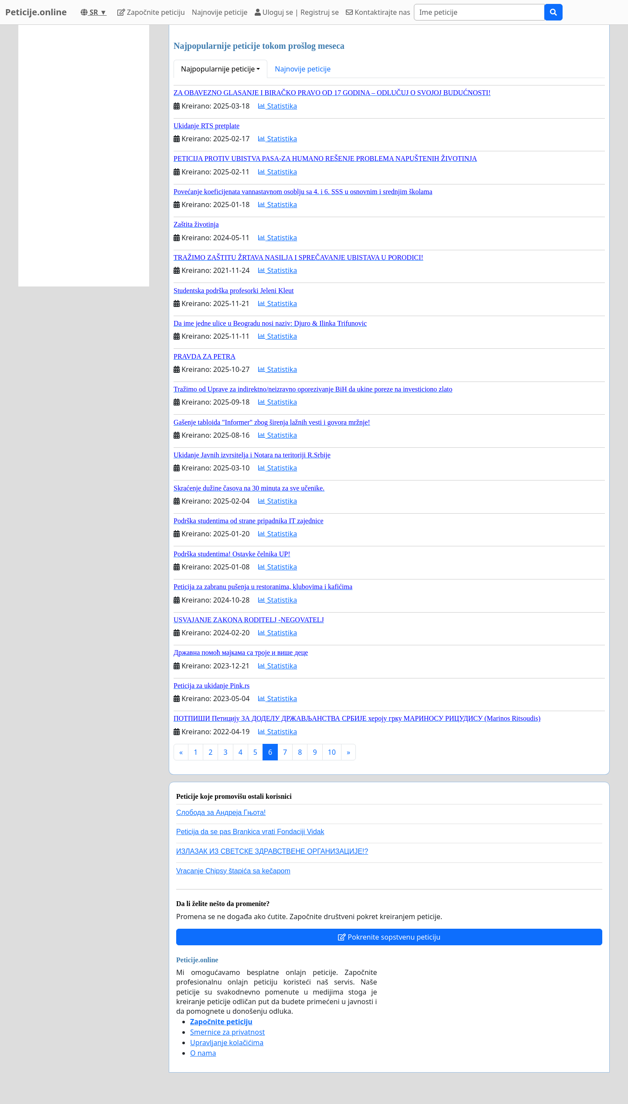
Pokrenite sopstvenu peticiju (389, 937)
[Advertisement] (83, 155)
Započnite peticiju (151, 12)
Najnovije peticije (220, 12)
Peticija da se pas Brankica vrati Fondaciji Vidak (250, 831)
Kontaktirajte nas (378, 12)
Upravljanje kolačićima (226, 1042)
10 (332, 752)
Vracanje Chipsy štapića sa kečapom (233, 871)
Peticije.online (36, 12)
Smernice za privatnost (227, 1032)
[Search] (479, 12)
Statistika (277, 106)
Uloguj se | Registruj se (297, 12)
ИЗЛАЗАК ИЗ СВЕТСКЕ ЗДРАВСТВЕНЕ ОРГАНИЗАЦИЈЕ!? (272, 851)
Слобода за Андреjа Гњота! (221, 812)
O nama (203, 1053)
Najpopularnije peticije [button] (218, 69)
